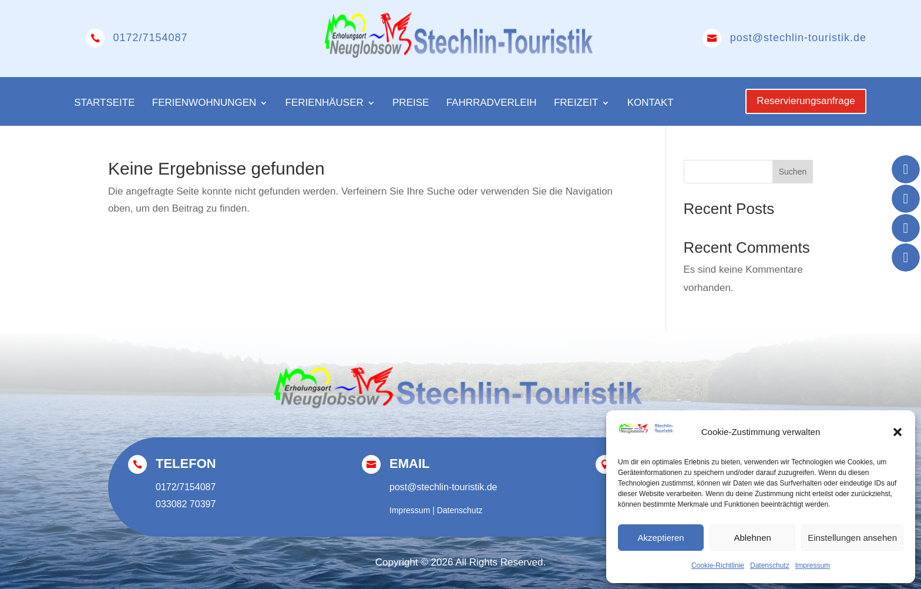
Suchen (792, 171)
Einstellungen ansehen (852, 538)
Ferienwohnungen (204, 103)
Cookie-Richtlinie (717, 565)
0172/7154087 (150, 37)
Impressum (812, 565)
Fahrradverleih (491, 103)
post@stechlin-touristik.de (798, 37)
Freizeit (576, 103)
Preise (410, 103)
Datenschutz (769, 565)
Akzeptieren (660, 538)
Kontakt (650, 103)
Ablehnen (752, 538)
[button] (897, 432)
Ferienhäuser (324, 103)
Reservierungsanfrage (806, 100)
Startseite (104, 103)
